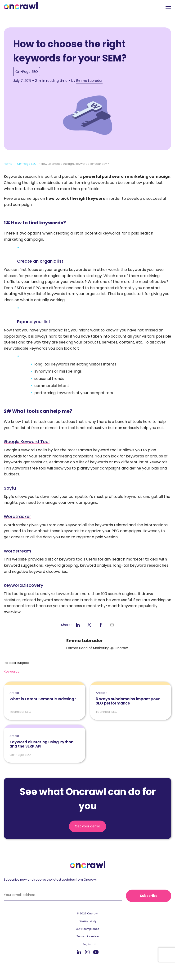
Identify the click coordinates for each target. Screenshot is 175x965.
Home (8, 164)
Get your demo (87, 826)
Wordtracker (17, 516)
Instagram (87, 952)
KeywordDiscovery (23, 585)
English (87, 944)
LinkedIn (79, 952)
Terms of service (87, 936)
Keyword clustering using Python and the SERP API (44, 741)
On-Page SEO (26, 71)
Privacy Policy (87, 921)
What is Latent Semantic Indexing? (42, 696)
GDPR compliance (87, 929)
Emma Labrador (89, 80)
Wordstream (17, 551)
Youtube (96, 952)
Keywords (11, 671)
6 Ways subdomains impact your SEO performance (131, 698)
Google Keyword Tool (26, 441)
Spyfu (10, 488)
